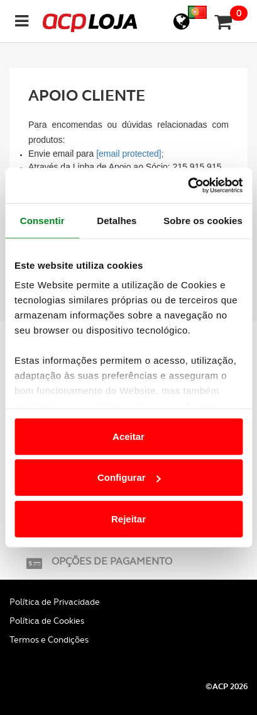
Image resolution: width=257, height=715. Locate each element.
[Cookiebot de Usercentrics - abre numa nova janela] (188, 185)
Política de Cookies (46, 620)
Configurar (129, 477)
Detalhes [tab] (116, 220)
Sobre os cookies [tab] (203, 220)
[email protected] (128, 154)
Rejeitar (128, 518)
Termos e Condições (49, 639)
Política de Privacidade (54, 601)
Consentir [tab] (42, 220)
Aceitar (128, 436)
